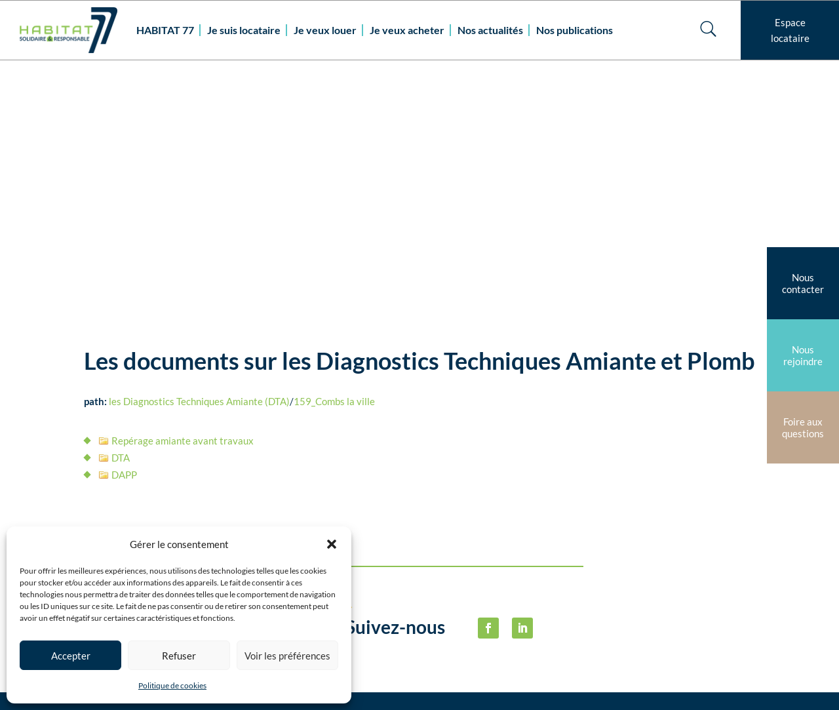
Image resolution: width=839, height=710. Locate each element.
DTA (120, 221)
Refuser (179, 655)
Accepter (70, 655)
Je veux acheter (407, 30)
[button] (331, 544)
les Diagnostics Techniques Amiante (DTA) (199, 165)
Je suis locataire (244, 30)
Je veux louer (325, 30)
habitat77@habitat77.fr (401, 686)
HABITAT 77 (165, 30)
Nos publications (574, 30)
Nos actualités (490, 30)
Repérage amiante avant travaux (182, 204)
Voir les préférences (287, 655)
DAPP (124, 239)
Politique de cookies (172, 685)
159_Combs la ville (334, 165)
